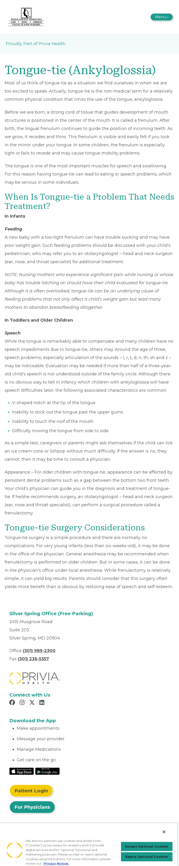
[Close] (164, 832)
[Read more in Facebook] (12, 703)
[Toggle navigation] (161, 17)
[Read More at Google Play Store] (47, 770)
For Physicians (32, 807)
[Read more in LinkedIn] (42, 703)
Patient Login (31, 791)
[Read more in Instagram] (23, 703)
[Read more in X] (32, 703)
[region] (88, 844)
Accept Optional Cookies (147, 846)
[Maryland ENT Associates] (26, 16)
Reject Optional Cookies (146, 857)
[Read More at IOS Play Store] (21, 770)
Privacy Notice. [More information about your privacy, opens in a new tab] (56, 863)
